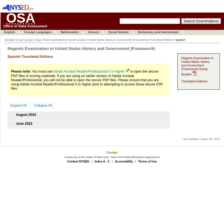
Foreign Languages (37, 32)
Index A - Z (102, 161)
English (9, 32)
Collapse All (43, 105)
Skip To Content (52, 10)
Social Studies (118, 32)
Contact (112, 152)
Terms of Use (147, 161)
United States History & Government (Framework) (118, 39)
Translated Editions (161, 39)
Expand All (19, 105)
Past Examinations (55, 39)
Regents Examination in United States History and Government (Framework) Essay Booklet (197, 66)
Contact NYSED (78, 161)
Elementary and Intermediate (158, 32)
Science (93, 32)
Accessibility (124, 161)
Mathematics (69, 32)
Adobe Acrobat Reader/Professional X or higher (89, 71)
